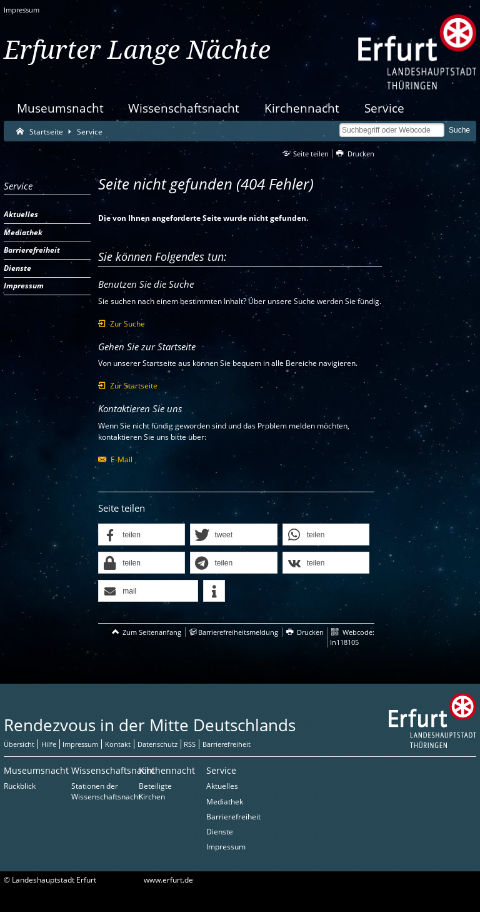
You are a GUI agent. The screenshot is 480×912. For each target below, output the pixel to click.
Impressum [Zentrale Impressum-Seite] (80, 744)
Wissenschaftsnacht (183, 107)
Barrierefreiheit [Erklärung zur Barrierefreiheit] (226, 744)
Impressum (21, 9)
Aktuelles (222, 786)
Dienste (219, 831)
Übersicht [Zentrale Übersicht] (19, 744)
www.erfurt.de (168, 879)
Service (384, 107)
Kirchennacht (301, 107)
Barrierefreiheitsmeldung (238, 632)
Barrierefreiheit (233, 816)
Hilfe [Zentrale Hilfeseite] (48, 744)
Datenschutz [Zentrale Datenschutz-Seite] (158, 744)
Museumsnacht (60, 107)
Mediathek (224, 801)
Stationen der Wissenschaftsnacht (106, 791)
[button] (141, 535)
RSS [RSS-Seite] (190, 744)
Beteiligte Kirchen (155, 791)
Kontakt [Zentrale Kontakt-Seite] (118, 744)
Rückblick (20, 786)
